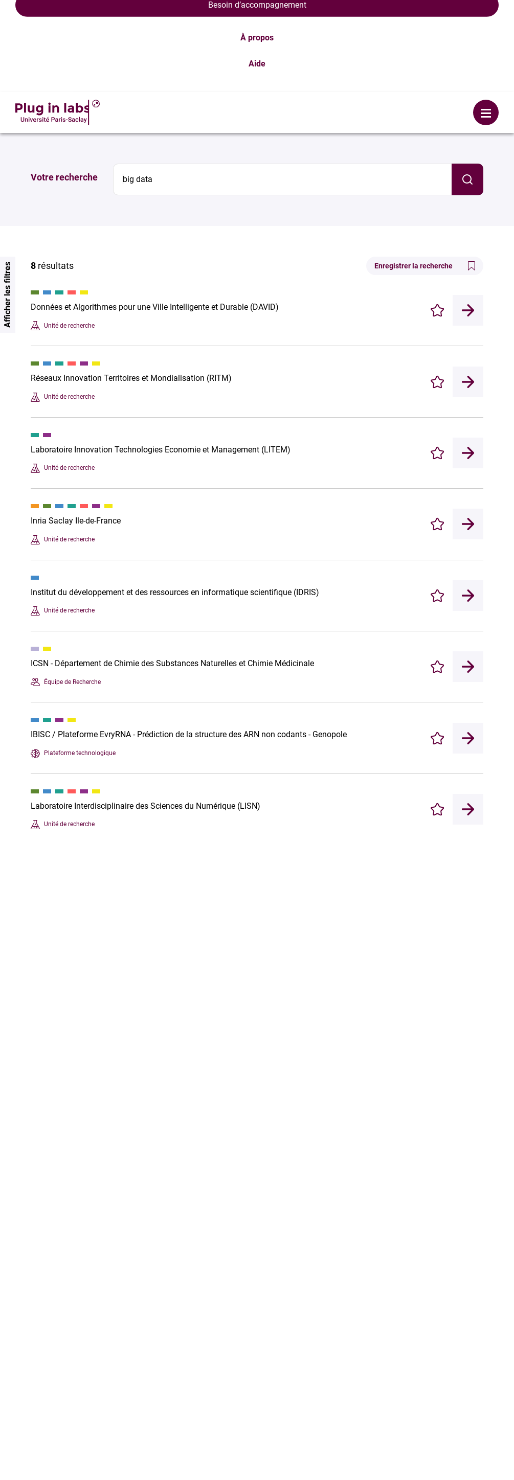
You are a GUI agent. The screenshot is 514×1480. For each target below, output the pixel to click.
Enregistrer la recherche (424, 173)
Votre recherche (64, 85)
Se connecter (192, 13)
